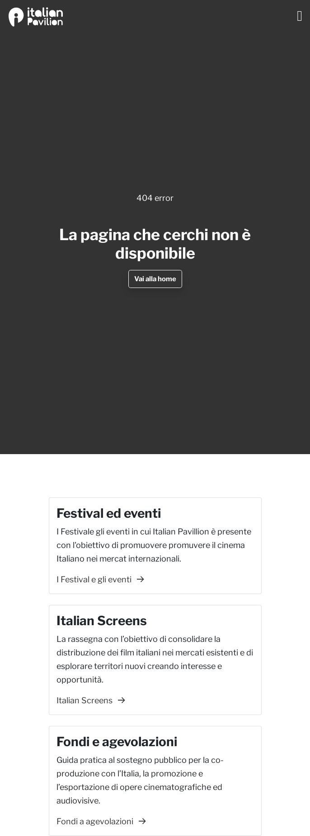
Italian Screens (90, 700)
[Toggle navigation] (299, 15)
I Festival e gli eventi (100, 579)
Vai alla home (155, 279)
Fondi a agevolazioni (101, 821)
